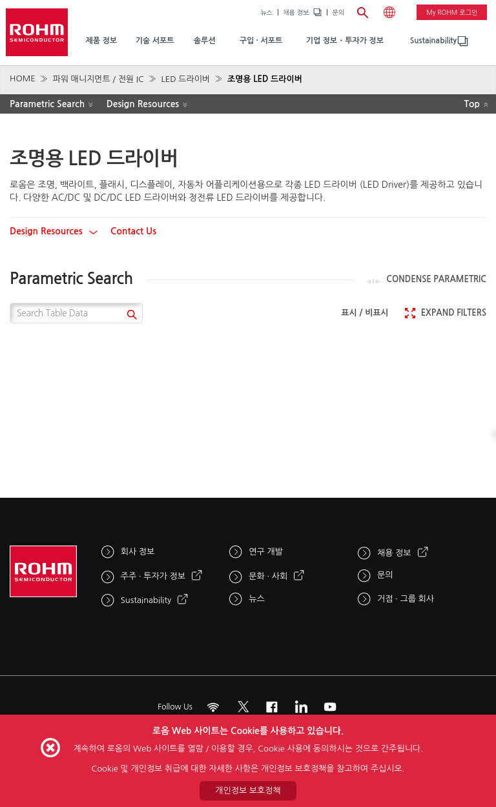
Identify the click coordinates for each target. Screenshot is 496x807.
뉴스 (266, 12)
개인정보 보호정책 (247, 790)
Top (472, 103)
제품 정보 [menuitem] (100, 41)
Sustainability (433, 41)
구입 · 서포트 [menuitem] (261, 41)
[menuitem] (433, 41)
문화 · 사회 (268, 576)
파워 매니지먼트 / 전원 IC (97, 79)
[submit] (130, 316)
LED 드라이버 (185, 79)
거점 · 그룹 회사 (405, 599)
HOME (23, 78)
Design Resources (143, 103)
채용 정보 (296, 12)
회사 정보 (138, 551)
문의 (338, 12)
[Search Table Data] (76, 313)
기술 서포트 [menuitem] (155, 41)
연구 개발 (266, 551)
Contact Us (133, 231)
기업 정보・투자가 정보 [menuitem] (345, 41)
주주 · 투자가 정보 (153, 576)
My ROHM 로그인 (451, 12)
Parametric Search (47, 103)
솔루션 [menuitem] (205, 41)
